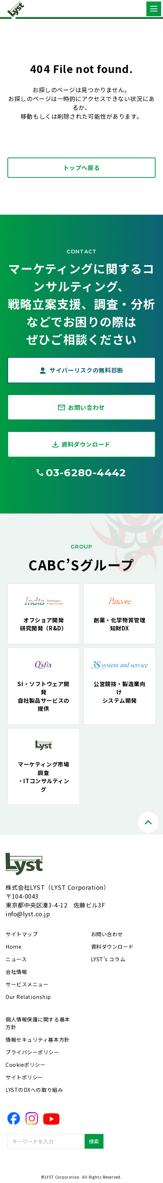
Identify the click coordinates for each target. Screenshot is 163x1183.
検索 (94, 1141)
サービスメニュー (27, 984)
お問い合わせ (86, 407)
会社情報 (16, 971)
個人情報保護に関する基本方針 (38, 1023)
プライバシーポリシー (33, 1052)
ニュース (16, 959)
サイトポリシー (24, 1077)
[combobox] (46, 1141)
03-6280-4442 (86, 472)
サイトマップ (22, 934)
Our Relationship (28, 996)
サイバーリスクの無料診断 (86, 370)
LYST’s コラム (108, 959)
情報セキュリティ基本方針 (38, 1039)
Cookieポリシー (26, 1064)
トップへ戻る (81, 167)
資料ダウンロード (86, 444)
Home (13, 946)
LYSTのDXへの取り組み (34, 1089)
